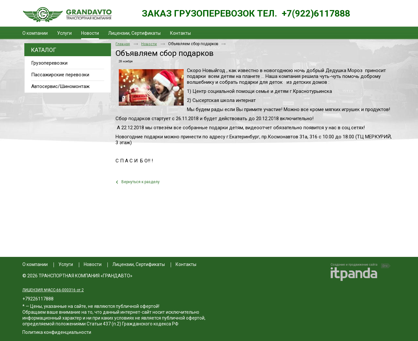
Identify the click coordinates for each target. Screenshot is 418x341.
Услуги (65, 264)
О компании (35, 264)
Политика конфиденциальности (56, 332)
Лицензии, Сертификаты (138, 264)
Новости (90, 33)
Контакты (186, 264)
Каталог (43, 49)
